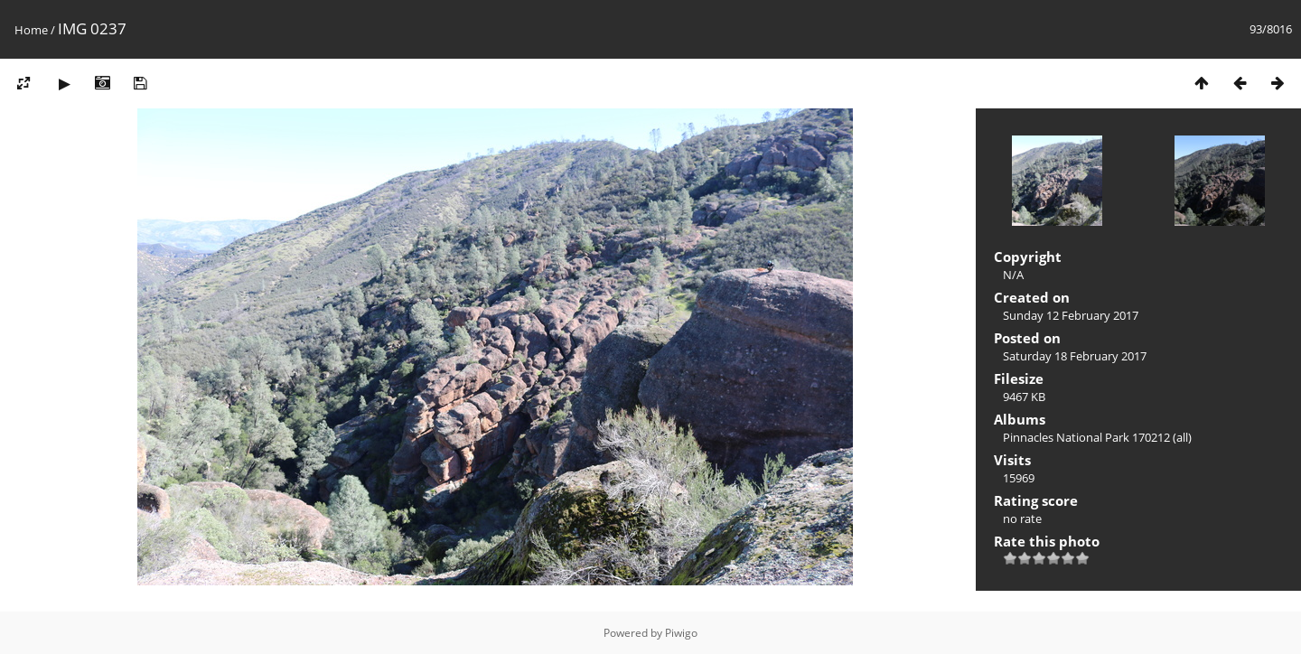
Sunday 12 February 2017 (1070, 315)
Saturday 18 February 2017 (1075, 356)
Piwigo (681, 632)
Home (31, 30)
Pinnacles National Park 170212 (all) (1097, 437)
